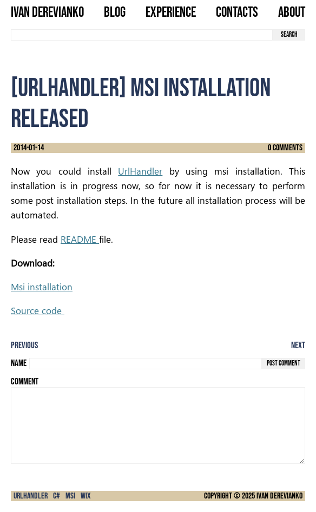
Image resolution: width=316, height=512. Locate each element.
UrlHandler (140, 171)
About (291, 13)
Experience (171, 13)
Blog (115, 13)
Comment (24, 381)
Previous (24, 345)
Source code (37, 310)
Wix (86, 496)
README (80, 239)
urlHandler (31, 496)
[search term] (142, 35)
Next (298, 345)
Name (19, 363)
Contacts (237, 13)
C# (56, 496)
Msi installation (42, 286)
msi (70, 496)
